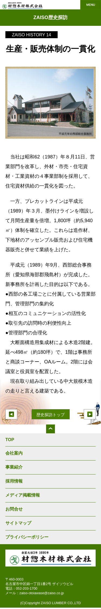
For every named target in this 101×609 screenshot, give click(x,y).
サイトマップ (18, 523)
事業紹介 (14, 467)
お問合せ (14, 509)
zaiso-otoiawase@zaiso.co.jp (41, 593)
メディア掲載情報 (22, 495)
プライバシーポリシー (26, 537)
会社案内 (14, 453)
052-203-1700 (26, 588)
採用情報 (14, 481)
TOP (9, 439)
